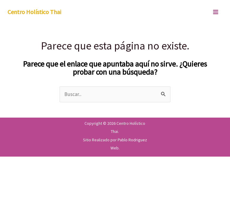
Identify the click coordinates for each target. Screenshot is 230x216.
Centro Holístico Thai (34, 12)
